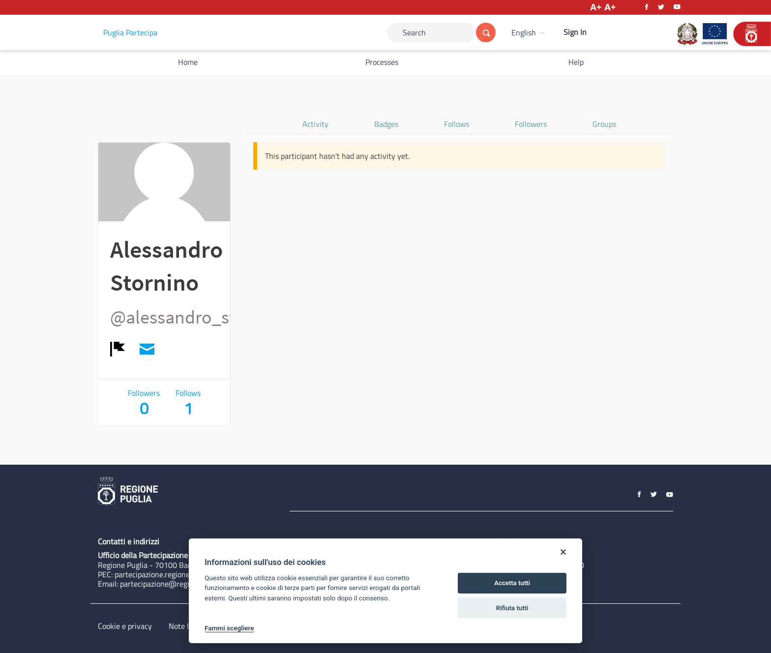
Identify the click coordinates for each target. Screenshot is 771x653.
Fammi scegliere (229, 628)
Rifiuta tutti (512, 608)
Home (188, 62)
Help (576, 62)
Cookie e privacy (125, 626)
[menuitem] (529, 32)
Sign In (575, 32)
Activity (315, 124)
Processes (381, 62)
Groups (604, 124)
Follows (456, 124)
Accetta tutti (512, 583)
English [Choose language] (523, 32)
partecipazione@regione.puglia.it (175, 584)
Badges (386, 124)
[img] (117, 349)
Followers (531, 124)
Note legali (187, 626)
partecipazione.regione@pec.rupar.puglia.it (185, 574)
